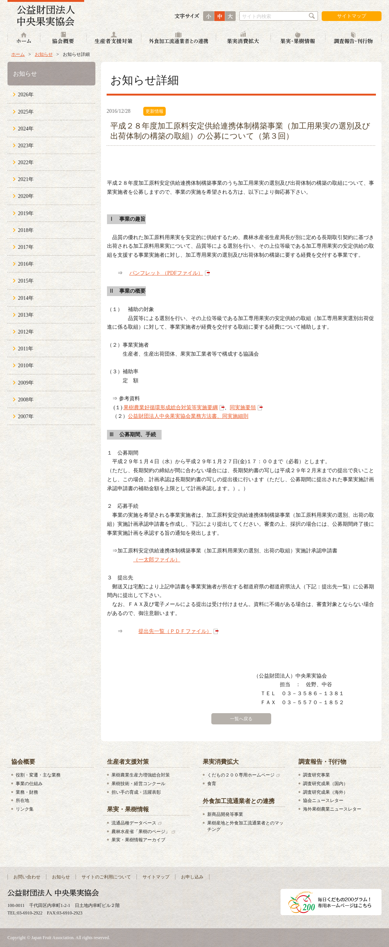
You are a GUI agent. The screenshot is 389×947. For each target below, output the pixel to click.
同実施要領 (243, 407)
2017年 (26, 247)
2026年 (26, 94)
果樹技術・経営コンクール (138, 783)
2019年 (26, 213)
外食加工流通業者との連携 (178, 38)
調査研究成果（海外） (325, 792)
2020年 (26, 196)
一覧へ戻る (241, 718)
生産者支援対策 (114, 38)
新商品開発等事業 (225, 814)
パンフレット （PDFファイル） (166, 273)
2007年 (26, 416)
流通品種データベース (133, 823)
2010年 (26, 365)
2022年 (26, 162)
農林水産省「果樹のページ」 (140, 831)
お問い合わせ (26, 877)
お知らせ (44, 54)
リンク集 (25, 809)
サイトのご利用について (106, 877)
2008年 (26, 399)
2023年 (26, 145)
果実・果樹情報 (298, 38)
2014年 (26, 298)
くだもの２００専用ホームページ (241, 775)
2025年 (26, 112)
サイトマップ (351, 16)
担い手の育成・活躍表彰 (136, 792)
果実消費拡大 (243, 38)
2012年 (26, 332)
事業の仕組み (29, 783)
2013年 (26, 315)
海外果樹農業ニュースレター (332, 809)
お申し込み (192, 877)
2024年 (26, 129)
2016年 (26, 264)
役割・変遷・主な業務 (38, 775)
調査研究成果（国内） (325, 783)
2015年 (26, 281)
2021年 (26, 179)
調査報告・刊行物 (353, 38)
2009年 (26, 383)
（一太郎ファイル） (156, 560)
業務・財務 (27, 792)
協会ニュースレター (323, 800)
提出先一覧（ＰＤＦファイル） (175, 631)
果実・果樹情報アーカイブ (138, 839)
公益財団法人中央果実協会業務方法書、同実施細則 (188, 416)
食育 (211, 783)
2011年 (25, 349)
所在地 (22, 800)
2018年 (26, 230)
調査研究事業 (316, 775)
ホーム (23, 38)
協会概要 (63, 38)
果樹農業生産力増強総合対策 (140, 775)
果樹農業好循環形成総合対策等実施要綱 (170, 407)
